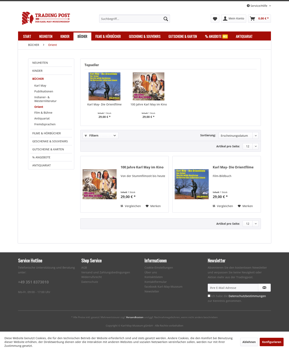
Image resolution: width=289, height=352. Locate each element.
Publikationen (43, 91)
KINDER (37, 71)
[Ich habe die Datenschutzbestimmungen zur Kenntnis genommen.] (209, 295)
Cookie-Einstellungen (158, 267)
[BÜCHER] (82, 36)
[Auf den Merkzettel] (153, 206)
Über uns (150, 272)
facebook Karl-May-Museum (163, 286)
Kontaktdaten (153, 277)
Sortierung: (208, 135)
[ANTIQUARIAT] (244, 36)
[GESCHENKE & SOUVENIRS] (144, 36)
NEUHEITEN (40, 63)
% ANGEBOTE (41, 157)
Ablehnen (249, 342)
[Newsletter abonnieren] (264, 288)
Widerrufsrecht (91, 277)
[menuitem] (134, 19)
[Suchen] (166, 19)
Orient (38, 107)
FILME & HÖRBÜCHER (46, 133)
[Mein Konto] (233, 19)
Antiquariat (42, 118)
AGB (84, 267)
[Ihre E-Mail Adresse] (233, 288)
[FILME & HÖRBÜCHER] (108, 36)
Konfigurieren (271, 342)
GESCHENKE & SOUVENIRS (50, 141)
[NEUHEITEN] (45, 36)
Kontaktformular (155, 282)
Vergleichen (131, 206)
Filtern (91, 135)
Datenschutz (89, 282)
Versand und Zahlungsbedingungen (105, 272)
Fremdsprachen (45, 124)
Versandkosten (134, 317)
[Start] (27, 36)
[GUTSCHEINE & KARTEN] (182, 36)
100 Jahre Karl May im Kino (148, 104)
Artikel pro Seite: (228, 146)
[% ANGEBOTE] (216, 36)
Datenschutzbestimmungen (247, 296)
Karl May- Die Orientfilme (104, 104)
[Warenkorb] (259, 19)
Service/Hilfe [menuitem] (257, 6)
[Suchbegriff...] (134, 19)
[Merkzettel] (215, 19)
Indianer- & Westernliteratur (45, 99)
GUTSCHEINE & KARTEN (48, 149)
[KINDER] (64, 36)
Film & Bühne (43, 112)
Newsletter (151, 291)
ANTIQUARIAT (41, 165)
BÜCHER (38, 79)
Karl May (40, 85)
